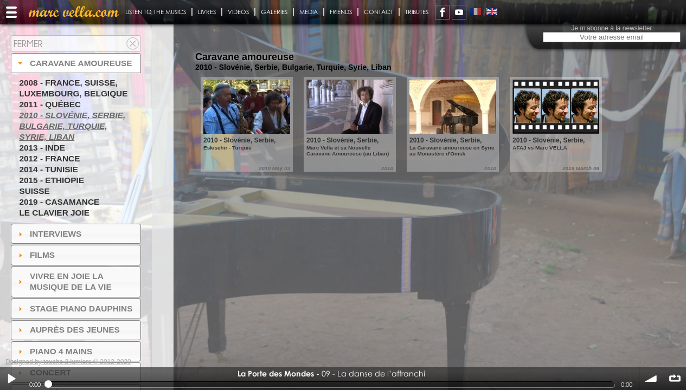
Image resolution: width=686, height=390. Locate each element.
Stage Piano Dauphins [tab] (74, 308)
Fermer (28, 43)
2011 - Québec (50, 104)
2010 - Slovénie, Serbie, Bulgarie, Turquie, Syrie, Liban (72, 125)
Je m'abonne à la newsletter (611, 28)
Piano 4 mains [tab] (54, 351)
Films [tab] (35, 254)
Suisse (34, 191)
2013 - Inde (42, 147)
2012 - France (49, 158)
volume (651, 378)
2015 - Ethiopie (51, 180)
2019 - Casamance (59, 201)
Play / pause (11, 378)
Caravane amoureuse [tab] (74, 63)
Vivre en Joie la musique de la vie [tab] (64, 281)
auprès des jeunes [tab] (68, 329)
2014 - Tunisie (48, 169)
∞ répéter (674, 378)
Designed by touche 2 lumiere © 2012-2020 (68, 362)
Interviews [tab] (49, 233)
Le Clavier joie (54, 212)
